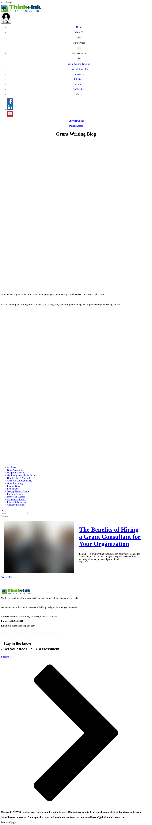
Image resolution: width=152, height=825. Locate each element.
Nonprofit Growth (15, 472)
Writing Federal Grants (18, 491)
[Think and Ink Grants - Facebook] (10, 103)
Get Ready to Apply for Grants (21, 475)
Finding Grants (14, 486)
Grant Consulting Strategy (19, 480)
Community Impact (16, 499)
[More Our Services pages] (79, 48)
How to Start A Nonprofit (19, 478)
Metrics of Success (16, 496)
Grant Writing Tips (16, 470)
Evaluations (12, 488)
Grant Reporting (15, 483)
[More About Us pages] (79, 37)
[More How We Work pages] (79, 58)
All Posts (11, 467)
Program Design (15, 494)
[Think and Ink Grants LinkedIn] (10, 109)
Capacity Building (15, 504)
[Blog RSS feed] (76, 289)
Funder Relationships (17, 502)
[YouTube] (10, 115)
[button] (79, 32)
